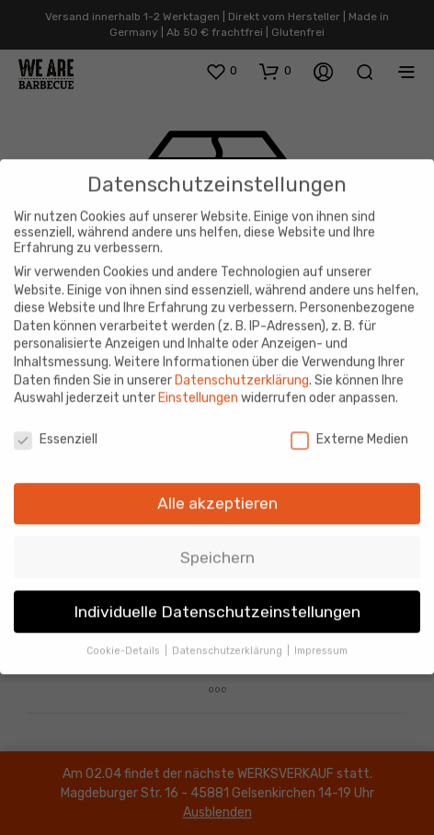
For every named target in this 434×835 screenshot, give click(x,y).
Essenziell (55, 422)
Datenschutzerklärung (242, 364)
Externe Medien (349, 422)
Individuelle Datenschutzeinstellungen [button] (217, 595)
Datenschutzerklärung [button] (228, 634)
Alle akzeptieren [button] (217, 486)
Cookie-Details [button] (124, 634)
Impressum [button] (321, 634)
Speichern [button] (217, 541)
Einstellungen (198, 381)
